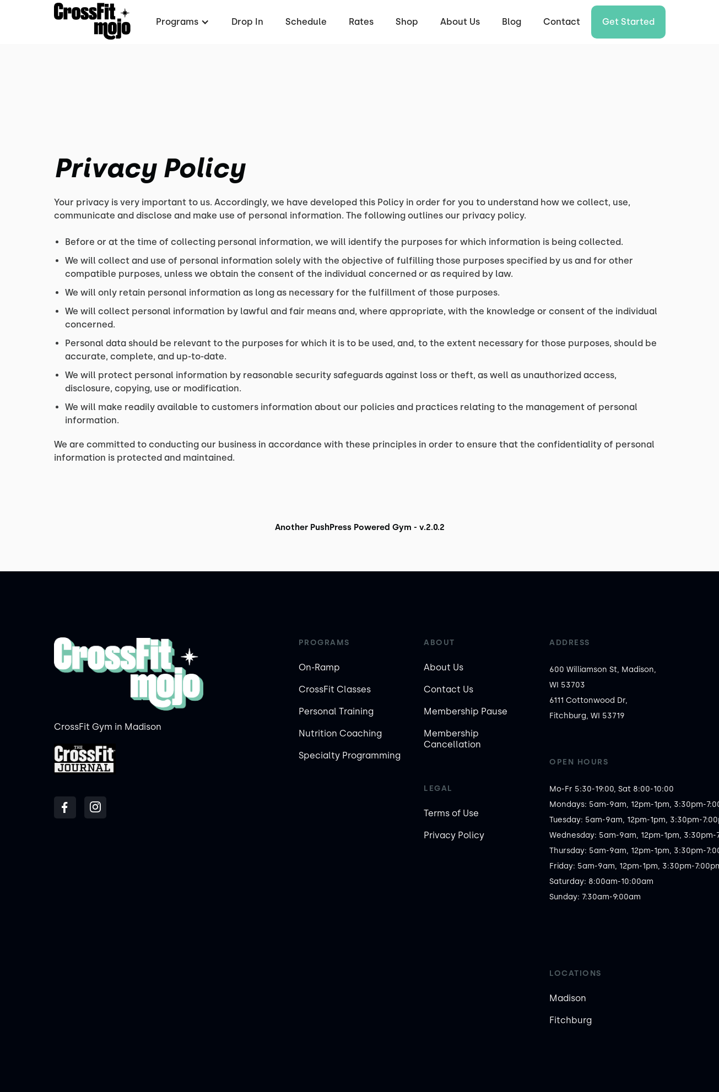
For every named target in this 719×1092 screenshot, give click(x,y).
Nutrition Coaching (340, 733)
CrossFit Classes (335, 689)
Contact (561, 22)
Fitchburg (570, 1020)
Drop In (247, 22)
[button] (181, 22)
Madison (567, 998)
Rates (361, 22)
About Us (460, 22)
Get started (628, 22)
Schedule (306, 22)
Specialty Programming (350, 755)
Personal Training (336, 711)
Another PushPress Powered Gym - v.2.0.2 (360, 527)
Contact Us (448, 689)
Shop (407, 22)
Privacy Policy (454, 835)
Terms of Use (451, 813)
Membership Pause (465, 711)
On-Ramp (319, 667)
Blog (511, 22)
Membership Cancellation (452, 739)
